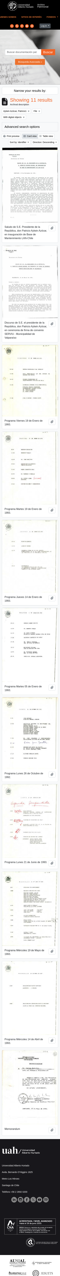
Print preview (11, 136)
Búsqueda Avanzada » (30, 61)
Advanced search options (22, 126)
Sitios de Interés (31, 17)
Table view (46, 136)
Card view (30, 136)
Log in (44, 26)
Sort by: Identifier (18, 142)
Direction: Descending (44, 142)
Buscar (48, 52)
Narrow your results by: (30, 90)
